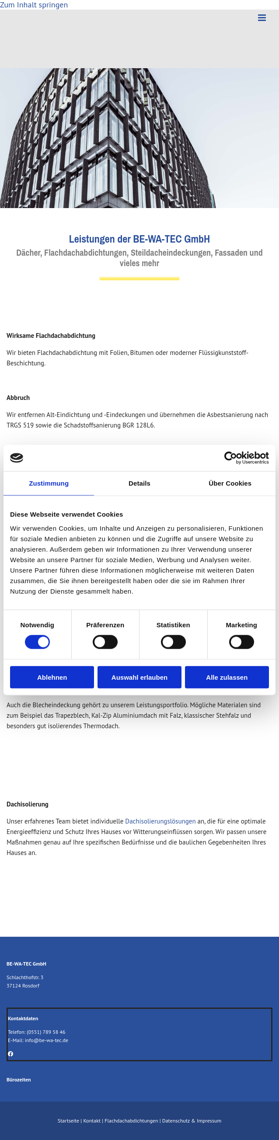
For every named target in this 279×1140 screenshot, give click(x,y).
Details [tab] (139, 483)
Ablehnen (52, 677)
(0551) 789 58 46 (46, 1032)
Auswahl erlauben (139, 677)
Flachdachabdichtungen (131, 1120)
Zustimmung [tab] (49, 483)
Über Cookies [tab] (230, 483)
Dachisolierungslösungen (160, 821)
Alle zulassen (227, 677)
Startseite (68, 1120)
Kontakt (92, 1120)
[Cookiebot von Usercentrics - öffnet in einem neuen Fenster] (230, 458)
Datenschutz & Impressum (191, 1120)
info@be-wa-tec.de (46, 1040)
